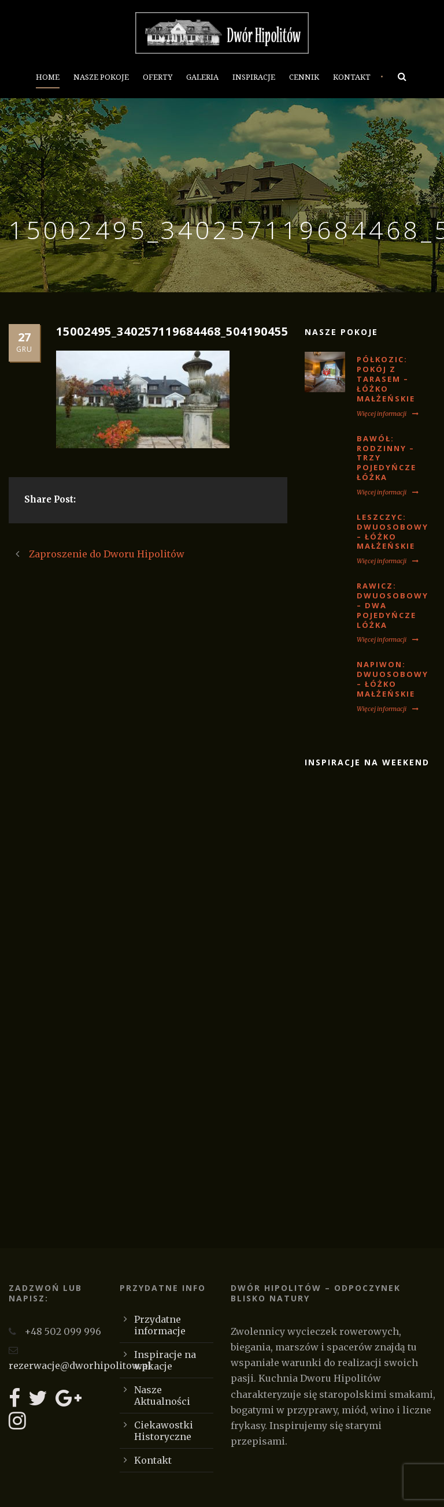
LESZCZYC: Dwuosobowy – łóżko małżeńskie (392, 532)
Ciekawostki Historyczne (163, 1430)
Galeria (202, 77)
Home (48, 77)
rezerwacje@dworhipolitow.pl (80, 1365)
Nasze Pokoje (101, 77)
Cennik (304, 77)
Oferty (157, 77)
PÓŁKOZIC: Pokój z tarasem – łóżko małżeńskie (386, 379)
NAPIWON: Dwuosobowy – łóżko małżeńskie (392, 679)
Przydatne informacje (160, 1325)
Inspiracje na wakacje (165, 1360)
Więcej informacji (388, 414)
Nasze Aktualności (162, 1395)
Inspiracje (253, 77)
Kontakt (352, 77)
